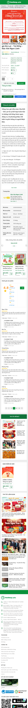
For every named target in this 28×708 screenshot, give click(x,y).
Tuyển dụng (3, 655)
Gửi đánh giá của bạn (23, 288)
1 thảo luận (4, 318)
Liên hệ (2, 674)
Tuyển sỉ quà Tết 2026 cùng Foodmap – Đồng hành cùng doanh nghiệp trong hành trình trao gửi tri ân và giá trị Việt (13, 514)
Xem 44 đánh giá (15, 52)
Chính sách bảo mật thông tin (8, 651)
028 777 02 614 (8, 96)
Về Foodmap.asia (5, 647)
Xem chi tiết (14, 243)
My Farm (3, 662)
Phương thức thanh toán (6, 667)
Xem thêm (14, 187)
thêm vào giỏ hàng (8, 83)
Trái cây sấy (10, 6)
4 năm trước (14, 318)
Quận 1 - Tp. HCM (15, 65)
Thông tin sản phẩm (9, 105)
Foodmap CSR (4, 660)
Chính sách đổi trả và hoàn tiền (8, 672)
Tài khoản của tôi (5, 637)
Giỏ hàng (3, 641)
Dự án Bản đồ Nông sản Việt (7, 658)
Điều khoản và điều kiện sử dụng (8, 649)
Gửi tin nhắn (20, 96)
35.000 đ (13, 67)
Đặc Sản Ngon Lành (7, 270)
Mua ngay (21, 83)
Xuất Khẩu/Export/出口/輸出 (8, 653)
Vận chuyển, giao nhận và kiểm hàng (9, 669)
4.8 (2, 52)
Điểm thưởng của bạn (6, 639)
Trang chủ (3, 6)
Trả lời (9, 318)
